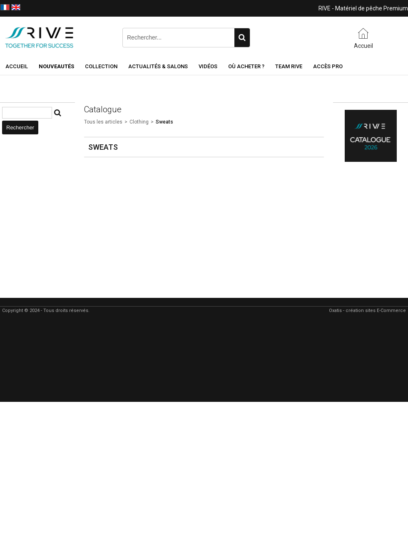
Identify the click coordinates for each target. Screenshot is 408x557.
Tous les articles (103, 122)
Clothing (139, 122)
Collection (101, 66)
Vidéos (208, 66)
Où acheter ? (246, 66)
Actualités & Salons (158, 66)
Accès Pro (328, 66)
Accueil (16, 66)
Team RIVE (288, 66)
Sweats (164, 122)
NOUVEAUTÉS (56, 66)
